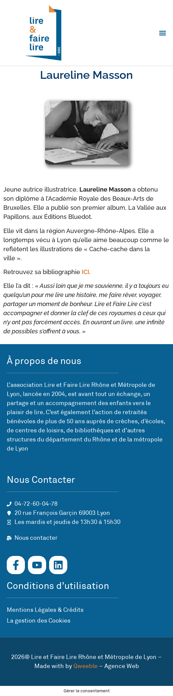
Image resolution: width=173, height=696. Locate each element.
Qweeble (85, 666)
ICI (85, 271)
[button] (162, 32)
